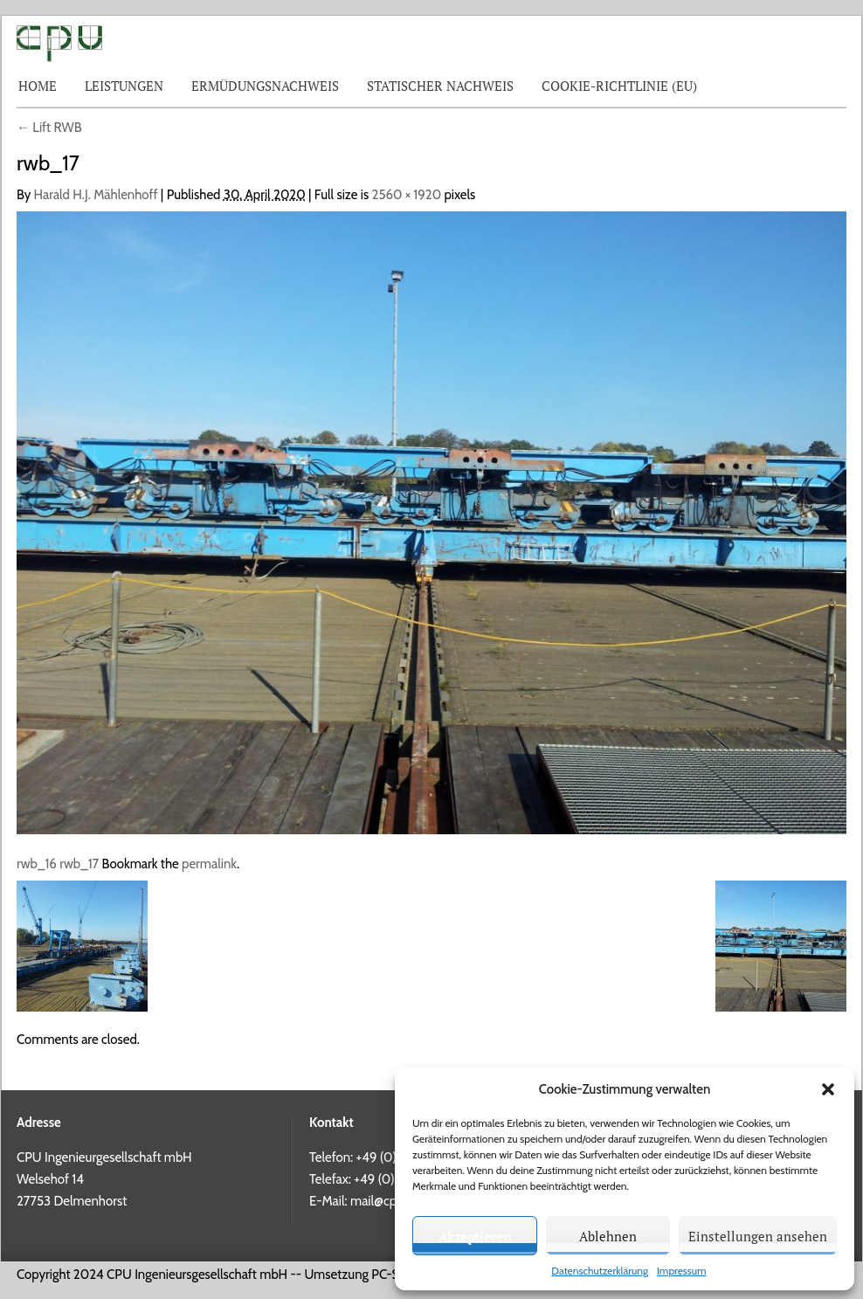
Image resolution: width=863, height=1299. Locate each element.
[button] (828, 1089)
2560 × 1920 (407, 195)
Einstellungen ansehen (757, 1236)
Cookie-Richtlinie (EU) (619, 85)
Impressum (682, 1270)
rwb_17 (79, 864)
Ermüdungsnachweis (265, 85)
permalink (209, 864)
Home (37, 85)
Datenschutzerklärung (599, 1270)
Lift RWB (49, 127)
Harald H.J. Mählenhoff (96, 195)
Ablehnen (608, 1236)
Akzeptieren (474, 1236)
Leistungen (124, 85)
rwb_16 (37, 864)
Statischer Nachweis (440, 85)
